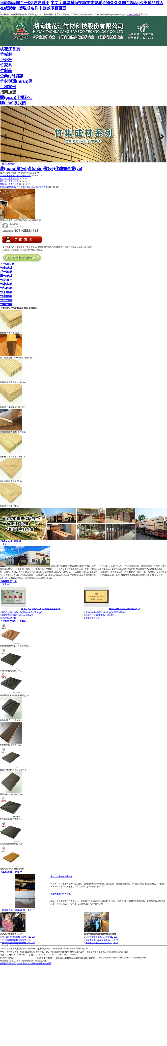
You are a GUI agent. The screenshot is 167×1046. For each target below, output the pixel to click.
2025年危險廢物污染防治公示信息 (15, 175)
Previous (5, 137)
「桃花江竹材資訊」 (9, 164)
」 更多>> (83, 542)
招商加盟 (8, 92)
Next (162, 137)
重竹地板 (144, 14)
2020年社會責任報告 (9, 184)
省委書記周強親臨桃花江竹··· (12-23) (18, 937)
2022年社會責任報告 (9, 178)
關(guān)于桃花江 (16, 97)
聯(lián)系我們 (13, 103)
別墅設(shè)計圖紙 (23, 948)
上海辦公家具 (57, 948)
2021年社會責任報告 (9, 181)
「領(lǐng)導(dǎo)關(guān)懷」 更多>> (17, 910)
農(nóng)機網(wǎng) (41, 948)
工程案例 (8, 86)
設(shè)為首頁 (133, 14)
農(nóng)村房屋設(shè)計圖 (75, 948)
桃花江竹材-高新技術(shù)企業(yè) (124, 608)
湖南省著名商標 (9, 618)
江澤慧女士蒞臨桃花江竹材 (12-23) (17, 940)
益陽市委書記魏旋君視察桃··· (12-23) (18, 942)
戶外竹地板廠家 (7, 948)
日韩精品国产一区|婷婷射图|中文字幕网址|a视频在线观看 (25, 963)
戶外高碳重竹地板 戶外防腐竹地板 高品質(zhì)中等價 (23, 187)
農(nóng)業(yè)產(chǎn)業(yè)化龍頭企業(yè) (41, 168)
